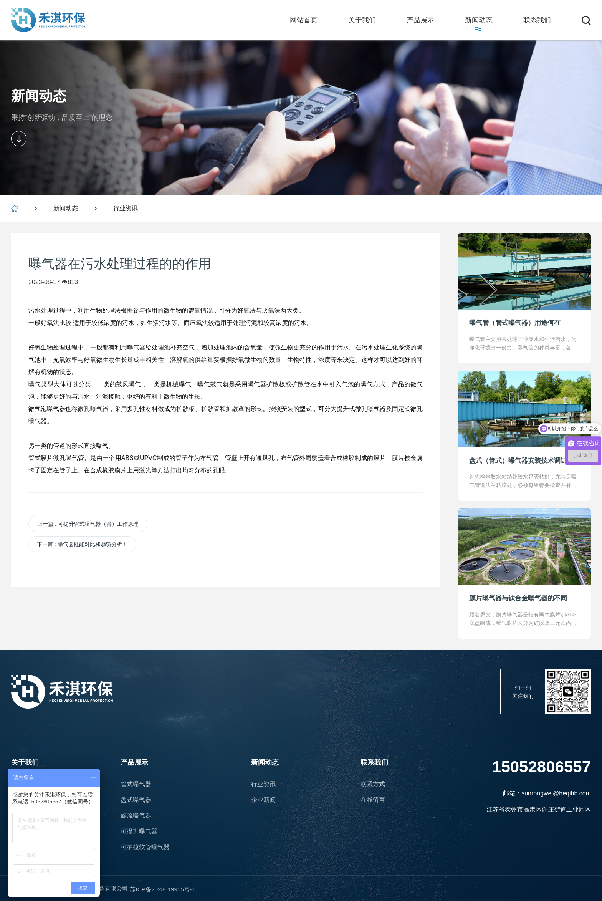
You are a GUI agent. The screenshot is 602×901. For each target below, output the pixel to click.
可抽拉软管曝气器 (145, 847)
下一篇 (82, 544)
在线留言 (373, 800)
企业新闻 (263, 800)
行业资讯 (125, 208)
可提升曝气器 (139, 831)
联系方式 (373, 784)
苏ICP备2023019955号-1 (172, 888)
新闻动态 (65, 208)
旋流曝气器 (136, 815)
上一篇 (88, 524)
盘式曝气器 (136, 800)
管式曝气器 (136, 784)
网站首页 (304, 19)
